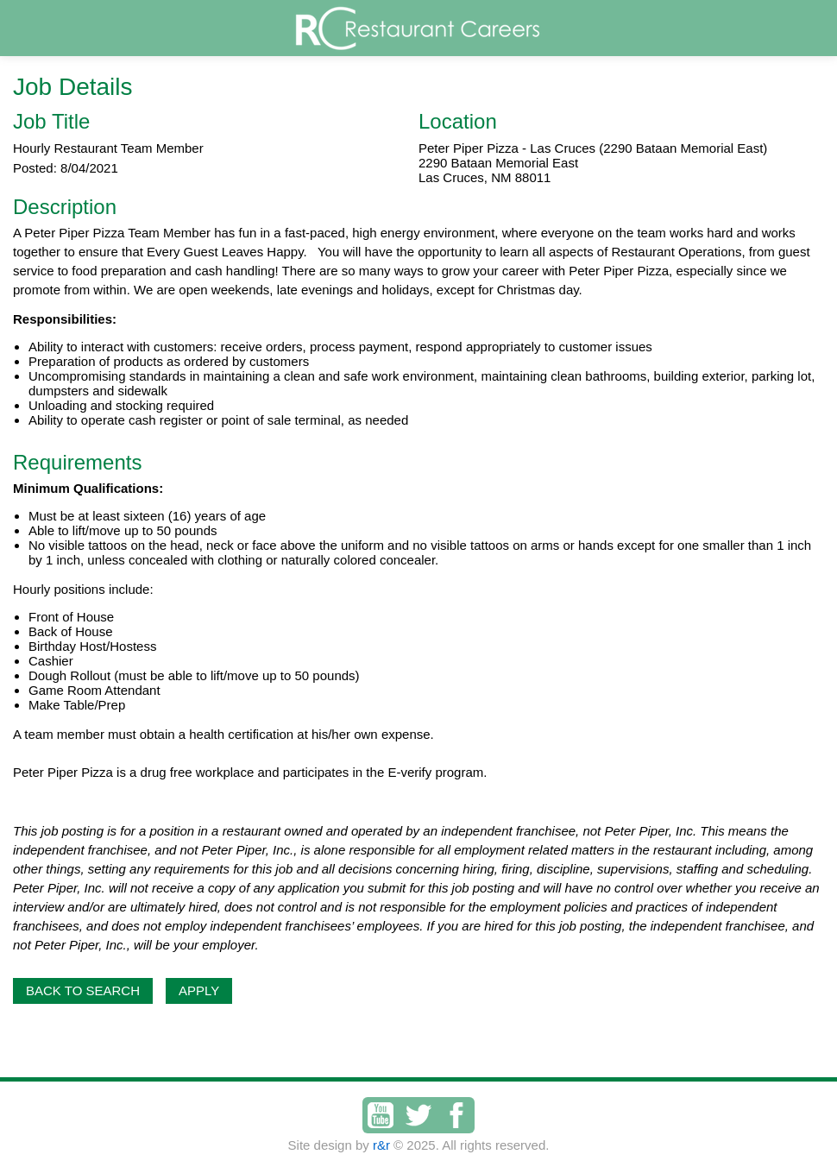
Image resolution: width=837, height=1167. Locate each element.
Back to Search (83, 990)
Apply (199, 990)
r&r (381, 1145)
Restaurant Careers (451, 28)
